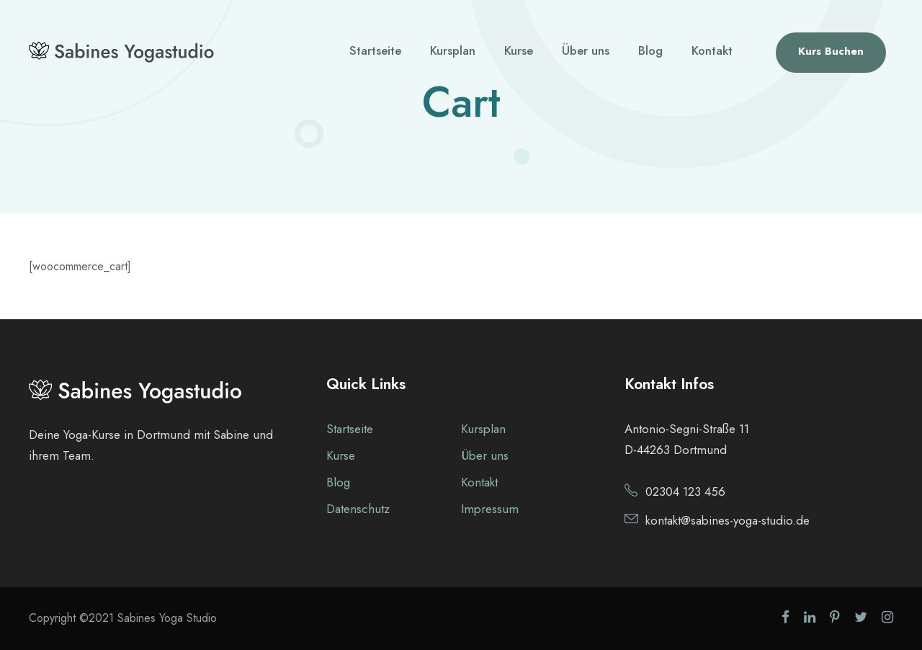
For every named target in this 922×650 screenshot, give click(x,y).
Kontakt (712, 50)
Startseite (375, 50)
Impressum (490, 508)
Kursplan (452, 50)
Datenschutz (358, 508)
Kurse (518, 50)
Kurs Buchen (831, 51)
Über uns (585, 50)
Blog (650, 50)
